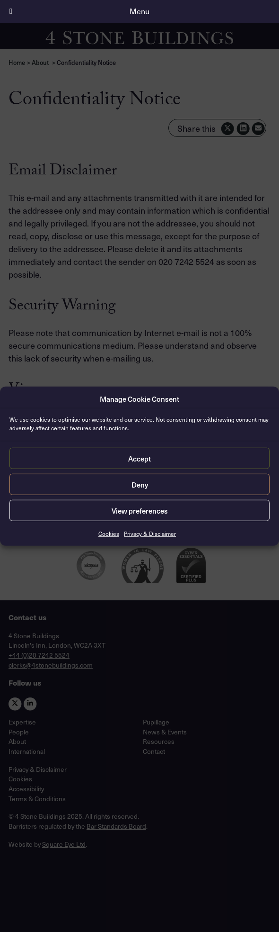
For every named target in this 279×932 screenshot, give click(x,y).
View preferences (140, 510)
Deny (139, 484)
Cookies (108, 533)
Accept (139, 458)
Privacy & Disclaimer (150, 533)
